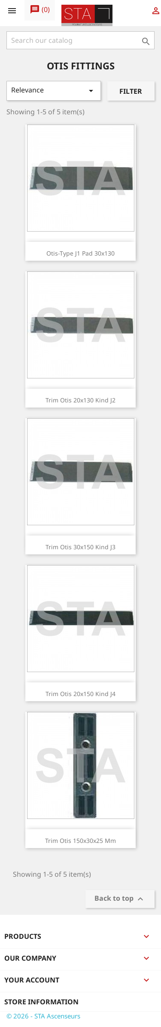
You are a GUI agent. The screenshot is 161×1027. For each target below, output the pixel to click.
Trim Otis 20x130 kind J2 (80, 400)
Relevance (53, 90)
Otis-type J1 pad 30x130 (80, 253)
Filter (130, 91)
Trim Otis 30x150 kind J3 (80, 547)
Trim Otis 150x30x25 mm (80, 840)
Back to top (120, 899)
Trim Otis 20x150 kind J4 (80, 694)
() (40, 9)
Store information (41, 1001)
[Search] (80, 40)
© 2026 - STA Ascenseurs (43, 1016)
